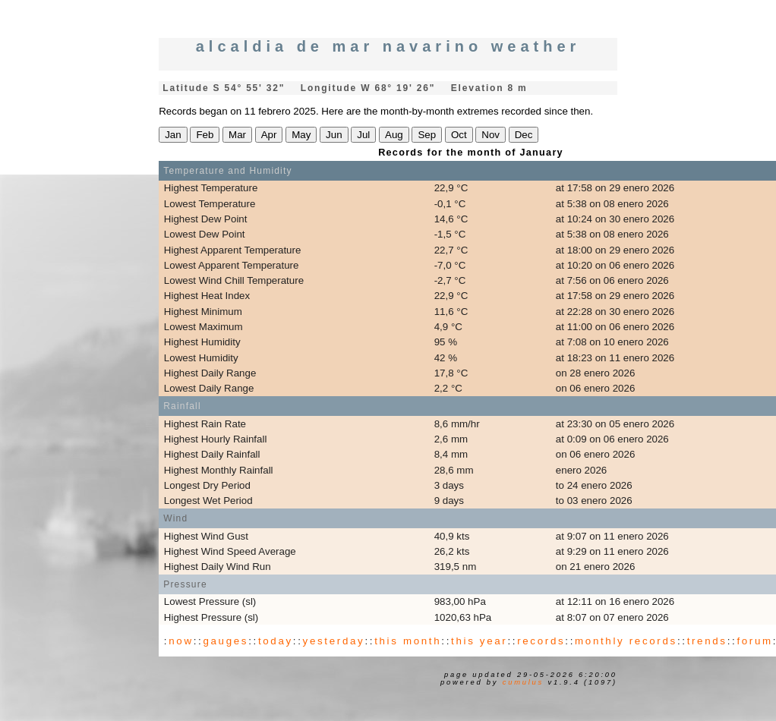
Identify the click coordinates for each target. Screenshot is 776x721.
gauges (225, 641)
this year (479, 641)
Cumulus (523, 682)
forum (754, 641)
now (181, 641)
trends (707, 641)
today (275, 641)
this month (407, 641)
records (541, 641)
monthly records (626, 641)
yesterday (334, 641)
